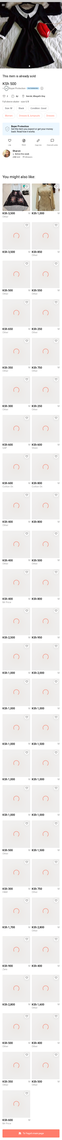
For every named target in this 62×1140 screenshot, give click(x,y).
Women (9, 115)
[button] (10, 142)
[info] (39, 109)
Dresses (50, 115)
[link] (52, 142)
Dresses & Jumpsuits (29, 115)
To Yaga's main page (31, 1133)
